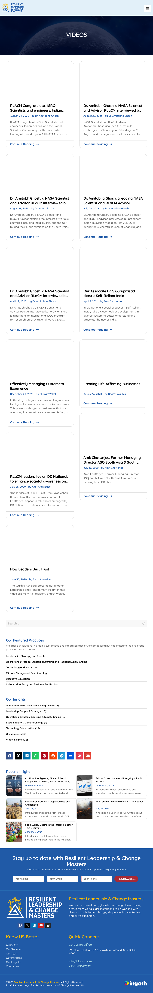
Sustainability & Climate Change (24, 722)
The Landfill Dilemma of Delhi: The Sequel (119, 801)
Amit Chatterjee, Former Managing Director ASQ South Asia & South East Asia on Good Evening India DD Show (112, 464)
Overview (11, 944)
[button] (147, 8)
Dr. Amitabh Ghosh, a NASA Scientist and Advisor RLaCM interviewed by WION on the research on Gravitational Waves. (39, 298)
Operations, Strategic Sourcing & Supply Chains (33, 717)
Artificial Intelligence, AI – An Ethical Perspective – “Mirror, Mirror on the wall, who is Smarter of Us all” (47, 781)
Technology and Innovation (22, 667)
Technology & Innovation (20, 728)
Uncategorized (14, 734)
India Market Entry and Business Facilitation (32, 684)
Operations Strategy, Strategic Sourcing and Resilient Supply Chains (46, 661)
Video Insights (14, 739)
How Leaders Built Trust (29, 569)
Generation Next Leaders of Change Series (30, 705)
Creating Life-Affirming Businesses (111, 383)
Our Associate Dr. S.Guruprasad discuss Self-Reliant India (109, 293)
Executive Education (18, 678)
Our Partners (13, 957)
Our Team (12, 953)
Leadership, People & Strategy (23, 711)
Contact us (12, 966)
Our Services (13, 949)
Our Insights (13, 962)
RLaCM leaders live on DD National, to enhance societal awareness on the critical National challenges (39, 481)
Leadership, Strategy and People (25, 656)
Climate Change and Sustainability (26, 673)
